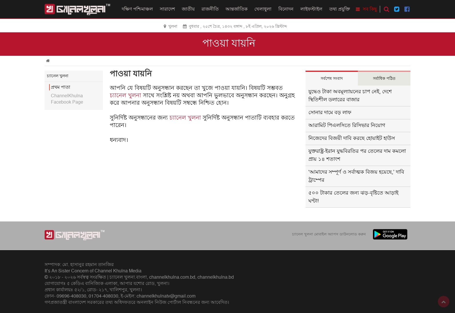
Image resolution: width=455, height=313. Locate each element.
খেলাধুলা (263, 9)
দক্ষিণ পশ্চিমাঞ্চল (137, 9)
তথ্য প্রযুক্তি (339, 9)
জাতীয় (188, 9)
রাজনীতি (210, 9)
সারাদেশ (167, 9)
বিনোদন (286, 9)
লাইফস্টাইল (311, 9)
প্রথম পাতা (60, 87)
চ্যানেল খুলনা (125, 96)
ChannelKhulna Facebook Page (67, 99)
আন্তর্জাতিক (236, 9)
